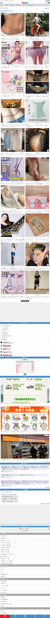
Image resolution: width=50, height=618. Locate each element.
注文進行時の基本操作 (5, 547)
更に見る (47, 487)
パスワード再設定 (4, 585)
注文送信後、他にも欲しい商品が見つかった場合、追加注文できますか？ (10, 499)
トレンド (3, 572)
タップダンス (5, 332)
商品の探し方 (3, 538)
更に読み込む (25, 301)
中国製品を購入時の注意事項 (6, 563)
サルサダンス (5, 334)
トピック (47, 461)
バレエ (3, 330)
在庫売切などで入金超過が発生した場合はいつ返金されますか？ (10, 498)
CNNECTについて (4, 535)
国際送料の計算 (4, 574)
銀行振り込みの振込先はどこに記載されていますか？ (10, 501)
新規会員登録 (3, 581)
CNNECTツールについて (6, 540)
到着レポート (3, 576)
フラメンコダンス (6, 325)
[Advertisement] (25, 312)
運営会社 (3, 606)
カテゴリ (3, 567)
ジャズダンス (5, 328)
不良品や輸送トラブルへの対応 (7, 554)
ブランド (3, 569)
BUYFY (2, 610)
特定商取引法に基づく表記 (6, 603)
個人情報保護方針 (4, 599)
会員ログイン (3, 583)
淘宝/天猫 (4, 11)
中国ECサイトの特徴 (5, 558)
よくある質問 (3, 590)
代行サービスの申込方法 (6, 542)
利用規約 (3, 597)
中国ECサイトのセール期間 (6, 560)
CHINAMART (3, 612)
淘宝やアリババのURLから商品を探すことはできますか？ (10, 494)
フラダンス (4, 337)
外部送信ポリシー (4, 601)
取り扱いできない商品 (5, 551)
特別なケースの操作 (5, 549)
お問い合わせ (3, 592)
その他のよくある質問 (45, 503)
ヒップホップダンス (6, 335)
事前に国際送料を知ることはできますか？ (10, 496)
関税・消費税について (5, 556)
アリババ (10, 11)
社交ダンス (4, 339)
